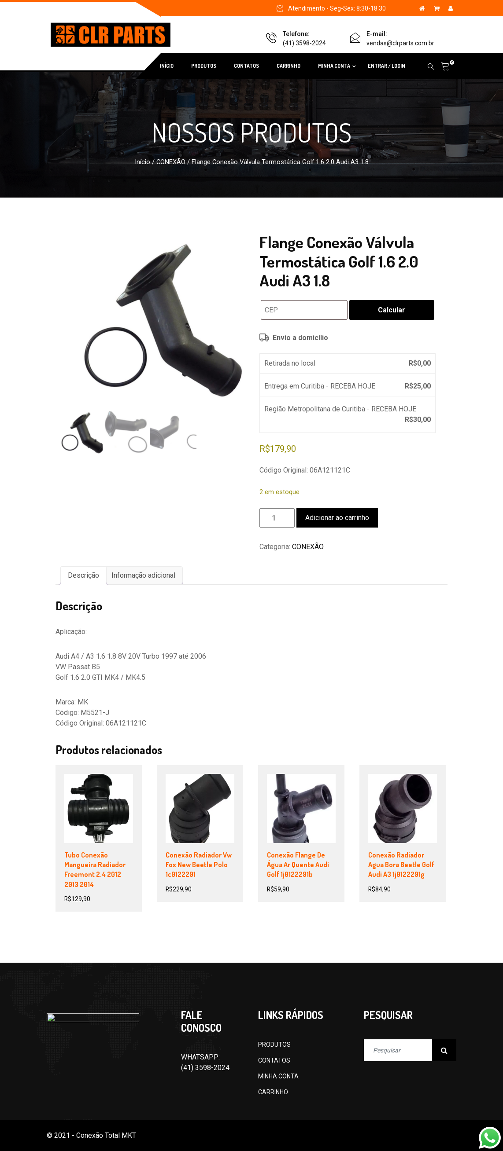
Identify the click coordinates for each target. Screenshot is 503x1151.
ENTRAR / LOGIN (386, 65)
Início (142, 162)
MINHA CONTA (334, 65)
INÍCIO (167, 65)
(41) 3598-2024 (304, 43)
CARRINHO (288, 65)
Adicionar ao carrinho (337, 517)
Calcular (391, 310)
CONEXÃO (170, 162)
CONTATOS (246, 65)
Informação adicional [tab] (143, 575)
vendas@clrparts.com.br (400, 43)
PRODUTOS (203, 65)
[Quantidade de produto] (277, 518)
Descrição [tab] (83, 575)
